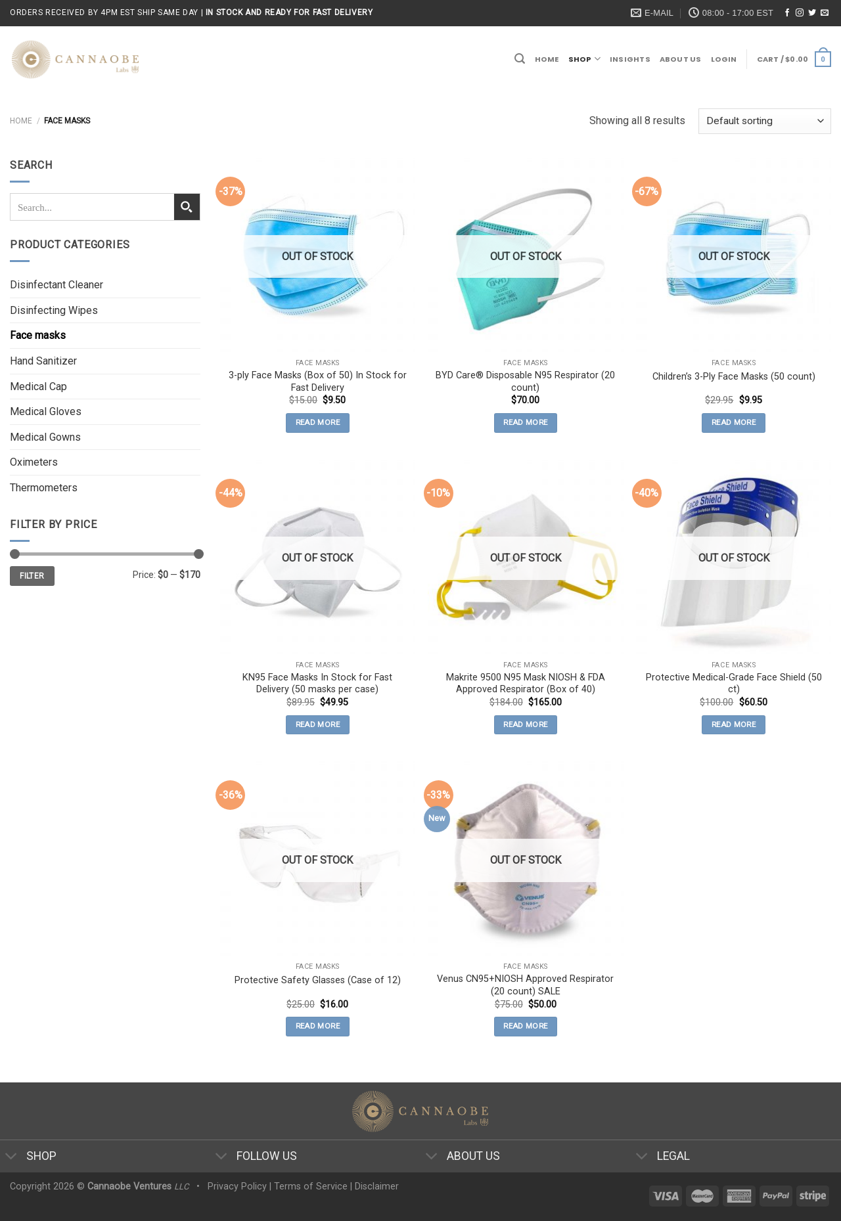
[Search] (519, 59)
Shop (584, 59)
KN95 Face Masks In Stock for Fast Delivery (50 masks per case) (317, 684)
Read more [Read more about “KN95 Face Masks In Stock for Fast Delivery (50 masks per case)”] (318, 724)
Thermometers (44, 487)
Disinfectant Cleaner (56, 284)
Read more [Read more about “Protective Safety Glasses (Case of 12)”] (318, 1026)
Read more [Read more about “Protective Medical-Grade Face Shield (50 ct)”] (734, 724)
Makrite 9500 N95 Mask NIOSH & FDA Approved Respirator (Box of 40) (525, 684)
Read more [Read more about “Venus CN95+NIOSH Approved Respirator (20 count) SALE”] (525, 1026)
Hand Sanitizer (43, 361)
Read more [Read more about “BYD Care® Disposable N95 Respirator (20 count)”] (525, 422)
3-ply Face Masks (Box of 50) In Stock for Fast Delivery (318, 381)
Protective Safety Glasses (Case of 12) (318, 980)
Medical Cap (38, 386)
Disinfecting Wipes (54, 310)
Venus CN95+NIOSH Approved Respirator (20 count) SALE (525, 985)
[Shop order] (764, 121)
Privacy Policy (237, 1186)
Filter (32, 576)
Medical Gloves (45, 411)
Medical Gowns (45, 437)
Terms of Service (311, 1186)
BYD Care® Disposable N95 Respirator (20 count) (525, 381)
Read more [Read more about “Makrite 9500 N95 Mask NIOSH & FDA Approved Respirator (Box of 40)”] (525, 724)
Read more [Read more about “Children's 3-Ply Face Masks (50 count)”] (734, 422)
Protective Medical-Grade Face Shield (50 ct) (734, 684)
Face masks (38, 335)
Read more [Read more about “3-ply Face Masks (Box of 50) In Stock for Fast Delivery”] (318, 422)
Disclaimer (377, 1186)
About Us (681, 59)
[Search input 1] (93, 207)
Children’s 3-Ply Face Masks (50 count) (733, 376)
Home (547, 59)
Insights (630, 59)
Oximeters (34, 462)
